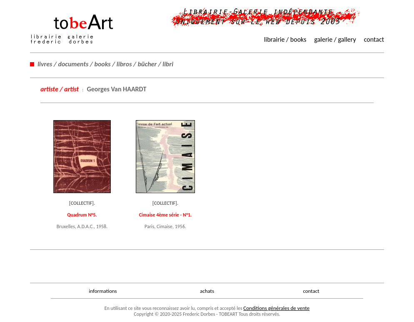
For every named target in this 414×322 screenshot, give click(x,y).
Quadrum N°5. (82, 215)
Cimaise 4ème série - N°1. (165, 215)
